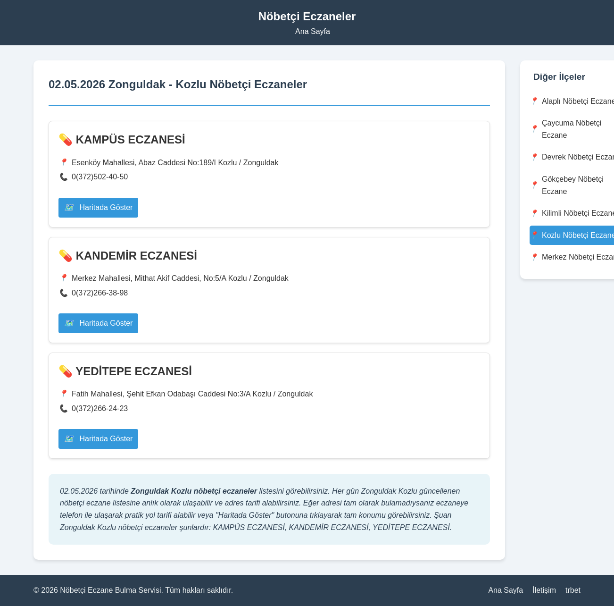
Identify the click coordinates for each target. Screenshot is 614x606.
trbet (573, 590)
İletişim (544, 590)
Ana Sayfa (312, 31)
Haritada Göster (98, 207)
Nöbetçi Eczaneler (307, 16)
